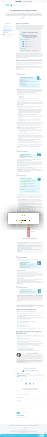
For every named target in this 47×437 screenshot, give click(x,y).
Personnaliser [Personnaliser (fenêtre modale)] (29, 220)
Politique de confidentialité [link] (23, 222)
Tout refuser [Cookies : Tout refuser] (24, 220)
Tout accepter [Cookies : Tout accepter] (19, 220)
